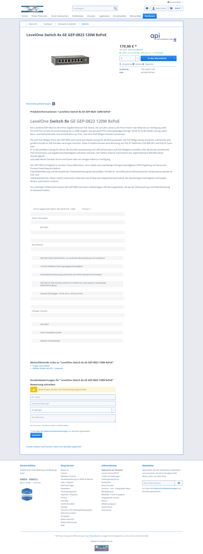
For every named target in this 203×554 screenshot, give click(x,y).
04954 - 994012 (29, 479)
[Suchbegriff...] (95, 8)
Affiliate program (109, 504)
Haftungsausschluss (110, 479)
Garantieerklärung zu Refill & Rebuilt (77, 479)
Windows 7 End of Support (113, 494)
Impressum (106, 510)
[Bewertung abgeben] (73, 410)
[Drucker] (91, 16)
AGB (62, 525)
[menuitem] (95, 9)
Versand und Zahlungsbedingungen (76, 510)
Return (104, 501)
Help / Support (67, 482)
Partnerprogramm (69, 491)
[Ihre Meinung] (73, 418)
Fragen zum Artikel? (40, 366)
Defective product (68, 513)
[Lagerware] (104, 16)
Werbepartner (108, 491)
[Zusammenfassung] (73, 403)
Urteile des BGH (67, 504)
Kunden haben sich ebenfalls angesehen (63, 446)
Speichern (36, 435)
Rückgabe (65, 516)
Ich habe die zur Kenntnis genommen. (61, 431)
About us (64, 470)
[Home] (25, 16)
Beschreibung (32, 104)
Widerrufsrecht (67, 519)
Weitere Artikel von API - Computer (46, 368)
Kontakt (64, 507)
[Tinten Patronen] (39, 16)
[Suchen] (115, 8)
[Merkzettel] (147, 8)
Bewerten (148, 64)
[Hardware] (150, 16)
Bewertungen (47, 104)
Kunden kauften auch (35, 446)
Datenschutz (107, 507)
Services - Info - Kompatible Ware (116, 488)
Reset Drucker (108, 485)
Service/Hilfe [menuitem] (174, 2)
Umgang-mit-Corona (110, 497)
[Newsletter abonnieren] (179, 483)
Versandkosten (95, 536)
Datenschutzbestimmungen (56, 431)
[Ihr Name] (73, 397)
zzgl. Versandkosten (135, 50)
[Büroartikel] (135, 16)
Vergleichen (126, 64)
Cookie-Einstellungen (111, 476)
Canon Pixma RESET (110, 473)
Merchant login (67, 485)
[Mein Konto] (159, 8)
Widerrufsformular (69, 522)
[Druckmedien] (119, 16)
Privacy (64, 497)
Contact (64, 473)
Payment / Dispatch (69, 494)
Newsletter (65, 488)
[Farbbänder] (77, 16)
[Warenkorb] (175, 8)
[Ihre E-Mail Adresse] (158, 483)
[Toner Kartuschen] (59, 16)
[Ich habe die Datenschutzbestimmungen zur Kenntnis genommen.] (31, 431)
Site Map (64, 501)
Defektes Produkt (68, 476)
